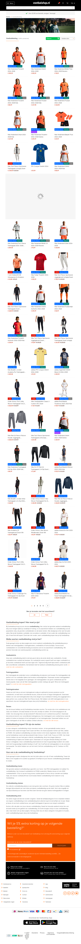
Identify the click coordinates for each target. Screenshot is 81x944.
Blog (46, 887)
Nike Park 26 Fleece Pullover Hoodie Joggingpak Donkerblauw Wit (63, 500)
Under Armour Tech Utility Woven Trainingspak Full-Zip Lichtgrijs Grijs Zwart (16, 563)
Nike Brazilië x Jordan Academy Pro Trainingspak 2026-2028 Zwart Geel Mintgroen (16, 371)
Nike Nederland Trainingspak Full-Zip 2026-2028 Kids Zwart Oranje (17, 468)
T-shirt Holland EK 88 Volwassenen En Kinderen (16, 276)
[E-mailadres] (29, 845)
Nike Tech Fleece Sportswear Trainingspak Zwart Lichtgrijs (63, 339)
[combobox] (40, 7)
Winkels (24, 898)
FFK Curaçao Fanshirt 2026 (39, 166)
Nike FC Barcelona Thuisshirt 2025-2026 (40, 595)
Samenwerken (49, 895)
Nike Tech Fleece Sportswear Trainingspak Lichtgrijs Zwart (17, 167)
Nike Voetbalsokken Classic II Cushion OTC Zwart (40, 403)
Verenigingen (49, 898)
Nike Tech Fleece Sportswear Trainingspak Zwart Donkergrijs (17, 308)
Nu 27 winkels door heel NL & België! (55, 874)
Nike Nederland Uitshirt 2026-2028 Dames (61, 437)
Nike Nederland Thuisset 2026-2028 (62, 102)
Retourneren (6, 898)
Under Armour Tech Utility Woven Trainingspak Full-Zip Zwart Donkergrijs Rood (40, 563)
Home (8, 17)
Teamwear (48, 902)
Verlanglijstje (63, 3)
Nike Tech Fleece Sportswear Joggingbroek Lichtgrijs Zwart (63, 276)
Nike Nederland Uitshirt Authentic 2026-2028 (38, 308)
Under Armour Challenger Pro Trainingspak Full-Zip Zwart (17, 595)
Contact (24, 895)
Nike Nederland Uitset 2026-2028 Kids (17, 136)
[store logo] (40, 3)
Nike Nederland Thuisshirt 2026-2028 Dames (39, 136)
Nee (46, 615)
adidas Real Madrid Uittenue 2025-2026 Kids (63, 468)
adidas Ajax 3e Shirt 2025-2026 (62, 563)
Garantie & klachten (27, 884)
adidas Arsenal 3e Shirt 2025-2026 (63, 531)
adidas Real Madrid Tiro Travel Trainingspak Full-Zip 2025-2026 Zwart (63, 595)
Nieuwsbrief (48, 891)
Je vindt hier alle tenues (50, 720)
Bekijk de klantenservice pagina (20, 868)
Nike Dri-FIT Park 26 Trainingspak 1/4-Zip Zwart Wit (39, 468)
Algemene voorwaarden (50, 933)
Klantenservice (7, 884)
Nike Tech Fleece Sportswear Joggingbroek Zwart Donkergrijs (40, 339)
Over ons (24, 891)
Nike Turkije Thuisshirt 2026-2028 (40, 276)
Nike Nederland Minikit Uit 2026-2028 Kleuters (39, 244)
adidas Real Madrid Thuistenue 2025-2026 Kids (63, 403)
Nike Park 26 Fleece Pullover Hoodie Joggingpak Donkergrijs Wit (17, 437)
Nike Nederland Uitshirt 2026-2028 (38, 70)
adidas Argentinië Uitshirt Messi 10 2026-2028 (62, 371)
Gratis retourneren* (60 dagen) (42, 13)
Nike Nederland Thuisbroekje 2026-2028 (63, 308)
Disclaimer (35, 933)
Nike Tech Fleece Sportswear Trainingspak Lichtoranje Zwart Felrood (40, 437)
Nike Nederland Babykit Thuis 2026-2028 (63, 136)
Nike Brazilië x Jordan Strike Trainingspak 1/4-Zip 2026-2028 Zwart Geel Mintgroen (17, 500)
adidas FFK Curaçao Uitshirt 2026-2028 (40, 371)
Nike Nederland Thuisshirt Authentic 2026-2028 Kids (16, 339)
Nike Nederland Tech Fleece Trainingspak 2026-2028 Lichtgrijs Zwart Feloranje (17, 245)
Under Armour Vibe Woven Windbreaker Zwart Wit (39, 531)
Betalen (5, 891)
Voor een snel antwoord (18, 874)
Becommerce (15, 935)
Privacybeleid (13, 849)
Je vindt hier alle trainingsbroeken (58, 701)
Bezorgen (5, 895)
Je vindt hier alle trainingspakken (21, 684)
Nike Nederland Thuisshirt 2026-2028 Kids (16, 102)
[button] (73, 3)
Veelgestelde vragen (8, 902)
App (46, 884)
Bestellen (5, 887)
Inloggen (59, 3)
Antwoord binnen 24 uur (51, 868)
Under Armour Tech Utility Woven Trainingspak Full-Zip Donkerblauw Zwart (16, 403)
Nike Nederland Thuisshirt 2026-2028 (16, 70)
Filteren (53, 38)
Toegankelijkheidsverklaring (65, 933)
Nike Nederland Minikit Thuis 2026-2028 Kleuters (63, 70)
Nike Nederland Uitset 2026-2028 (63, 244)
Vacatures (25, 902)
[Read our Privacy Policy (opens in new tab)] (19, 849)
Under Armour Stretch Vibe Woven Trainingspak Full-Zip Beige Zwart (40, 500)
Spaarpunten (25, 887)
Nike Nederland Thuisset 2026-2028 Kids (38, 102)
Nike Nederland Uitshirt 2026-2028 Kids (61, 167)
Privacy (42, 933)
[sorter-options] (67, 38)
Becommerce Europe (8, 935)
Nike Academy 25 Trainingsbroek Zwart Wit (15, 531)
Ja (34, 615)
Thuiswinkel (20, 935)
